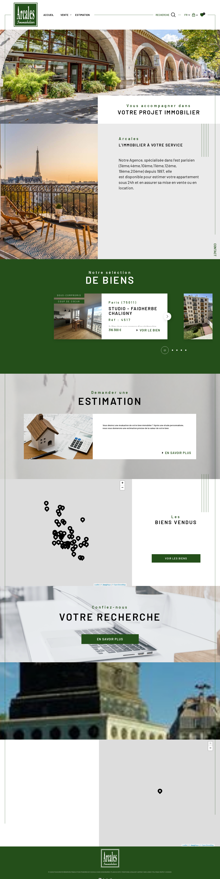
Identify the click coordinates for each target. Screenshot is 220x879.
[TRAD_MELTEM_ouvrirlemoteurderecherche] (166, 14)
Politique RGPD (158, 872)
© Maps (106, 585)
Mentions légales (129, 872)
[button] (166, 316)
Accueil (48, 14)
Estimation (82, 14)
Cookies (168, 872)
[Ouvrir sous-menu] (70, 14)
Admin (139, 872)
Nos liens (147, 872)
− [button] (122, 487)
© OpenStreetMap (119, 585)
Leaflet (96, 585)
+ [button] (122, 483)
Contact (215, 249)
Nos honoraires (103, 872)
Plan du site (116, 872)
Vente (64, 14)
